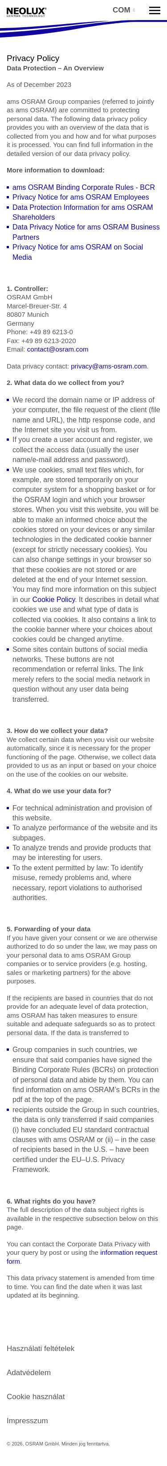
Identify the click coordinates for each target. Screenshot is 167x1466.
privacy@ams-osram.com (109, 366)
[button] (123, 10)
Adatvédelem (29, 1372)
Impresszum (27, 1421)
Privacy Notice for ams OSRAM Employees (80, 197)
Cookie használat (36, 1396)
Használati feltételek (40, 1348)
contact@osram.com (58, 349)
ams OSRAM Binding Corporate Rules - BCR (83, 187)
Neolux (27, 13)
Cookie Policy (53, 599)
